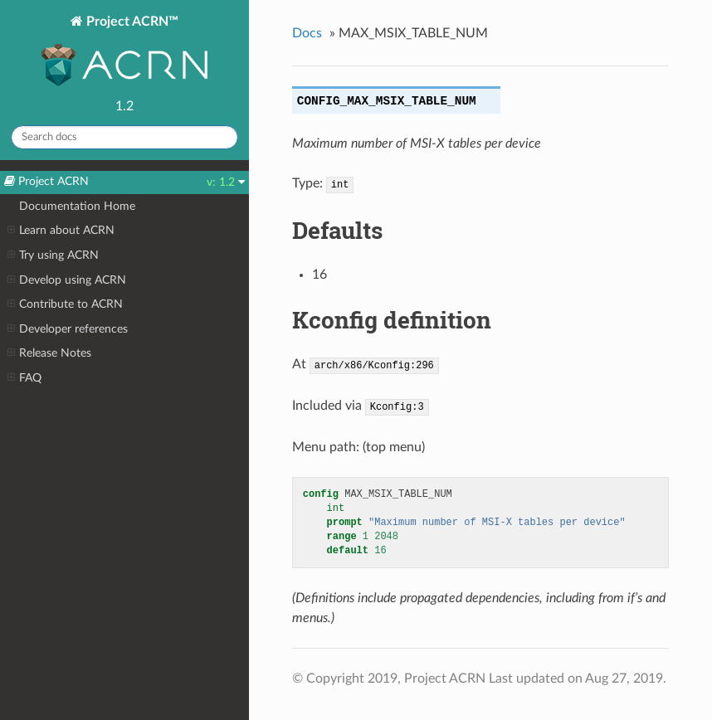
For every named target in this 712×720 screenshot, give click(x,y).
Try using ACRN (53, 255)
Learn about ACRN (61, 230)
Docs (307, 33)
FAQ (24, 378)
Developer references (67, 329)
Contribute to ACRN (65, 304)
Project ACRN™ (124, 52)
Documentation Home (77, 206)
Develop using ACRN (66, 280)
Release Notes (49, 353)
